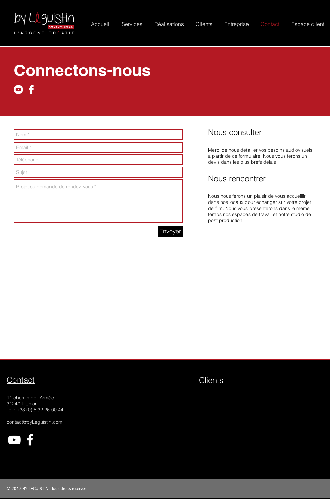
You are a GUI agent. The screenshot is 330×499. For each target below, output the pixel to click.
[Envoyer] (170, 231)
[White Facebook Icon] (29, 439)
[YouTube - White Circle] (18, 89)
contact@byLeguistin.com (34, 422)
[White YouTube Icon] (14, 439)
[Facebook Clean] (31, 89)
